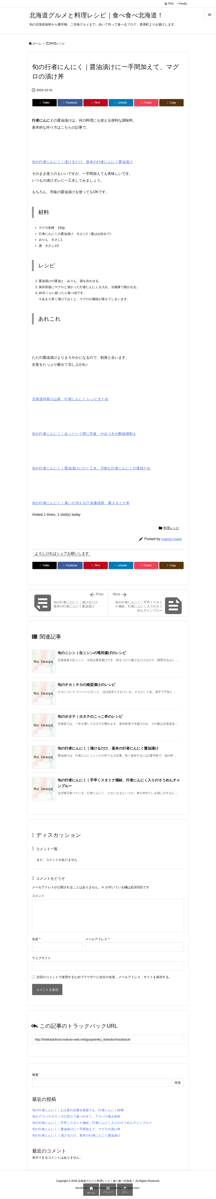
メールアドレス (97, 939)
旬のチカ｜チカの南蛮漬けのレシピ (86, 685)
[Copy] (171, 102)
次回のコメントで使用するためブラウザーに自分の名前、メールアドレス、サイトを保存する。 (104, 977)
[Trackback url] (108, 1039)
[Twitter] (44, 102)
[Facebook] (70, 102)
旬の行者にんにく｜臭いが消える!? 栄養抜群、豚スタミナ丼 (81, 503)
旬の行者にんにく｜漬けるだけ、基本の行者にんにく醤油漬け (82, 162)
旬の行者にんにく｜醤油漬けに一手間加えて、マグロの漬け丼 (76, 1129)
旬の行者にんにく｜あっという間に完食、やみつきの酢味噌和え (84, 434)
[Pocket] (146, 102)
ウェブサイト (41, 958)
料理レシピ (57, 43)
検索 (35, 1074)
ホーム (36, 43)
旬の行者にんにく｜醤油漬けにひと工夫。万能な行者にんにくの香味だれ (91, 468)
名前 (36, 939)
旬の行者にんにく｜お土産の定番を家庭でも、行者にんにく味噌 (78, 1110)
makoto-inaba (171, 539)
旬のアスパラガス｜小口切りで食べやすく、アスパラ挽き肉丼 (76, 1116)
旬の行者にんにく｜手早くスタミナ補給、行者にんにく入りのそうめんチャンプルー (92, 1123)
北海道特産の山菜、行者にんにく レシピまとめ (70, 399)
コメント (38, 896)
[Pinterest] (95, 102)
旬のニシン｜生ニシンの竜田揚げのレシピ (92, 653)
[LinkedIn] (121, 102)
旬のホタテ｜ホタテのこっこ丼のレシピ (90, 716)
